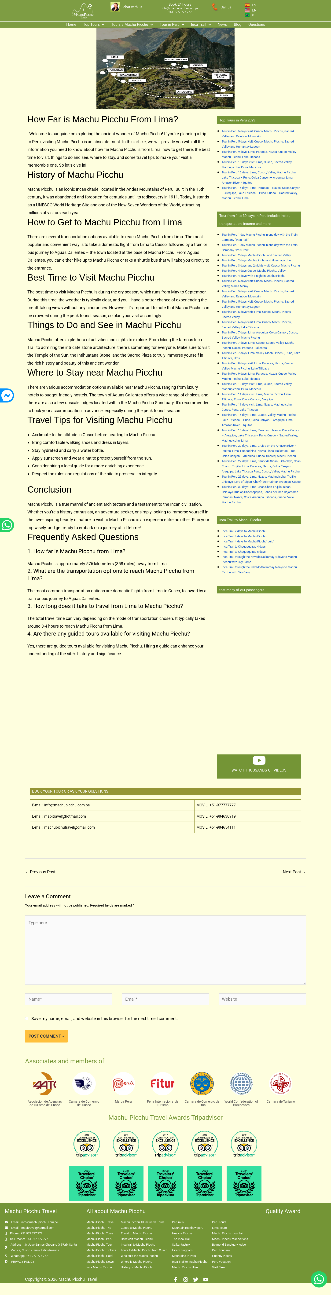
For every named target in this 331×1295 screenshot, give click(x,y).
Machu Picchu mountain (228, 1233)
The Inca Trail (181, 1239)
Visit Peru (218, 1267)
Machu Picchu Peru (99, 1239)
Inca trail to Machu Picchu (138, 1244)
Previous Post (40, 871)
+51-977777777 (222, 805)
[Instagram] (185, 1279)
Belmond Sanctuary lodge (229, 1244)
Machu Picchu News (100, 1261)
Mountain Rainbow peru (187, 1227)
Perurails (178, 1222)
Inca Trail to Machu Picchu (189, 1261)
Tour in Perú (172, 24)
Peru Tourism (221, 1250)
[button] (94, 25)
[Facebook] (175, 1279)
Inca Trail (201, 24)
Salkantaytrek (181, 1244)
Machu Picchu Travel (100, 1222)
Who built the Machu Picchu (139, 1256)
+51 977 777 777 (31, 1233)
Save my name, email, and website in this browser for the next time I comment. (104, 1018)
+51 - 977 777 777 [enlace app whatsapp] (180, 12)
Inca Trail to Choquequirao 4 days (244, 546)
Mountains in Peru (184, 1256)
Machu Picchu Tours (100, 1233)
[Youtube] (205, 1279)
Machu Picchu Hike (185, 1267)
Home (71, 24)
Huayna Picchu (182, 1233)
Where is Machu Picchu (136, 1261)
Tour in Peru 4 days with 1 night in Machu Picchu (253, 276)
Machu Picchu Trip (98, 1227)
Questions (256, 24)
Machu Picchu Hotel (99, 1256)
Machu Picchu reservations (230, 1239)
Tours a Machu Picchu (132, 24)
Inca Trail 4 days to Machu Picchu (244, 536)
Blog (237, 24)
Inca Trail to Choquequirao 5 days (244, 551)
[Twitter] (195, 1279)
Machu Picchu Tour (99, 1244)
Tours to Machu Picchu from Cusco (144, 1250)
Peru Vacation (221, 1261)
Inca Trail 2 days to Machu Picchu (244, 531)
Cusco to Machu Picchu (136, 1227)
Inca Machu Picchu (99, 1267)
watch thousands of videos (259, 770)
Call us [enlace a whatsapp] (226, 7)
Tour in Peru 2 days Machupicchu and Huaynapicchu (256, 260)
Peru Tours (219, 1222)
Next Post (294, 871)
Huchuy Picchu (222, 1256)
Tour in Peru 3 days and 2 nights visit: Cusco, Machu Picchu (261, 265)
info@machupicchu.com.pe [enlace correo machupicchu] (180, 8)
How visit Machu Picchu (137, 1239)
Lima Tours (219, 1227)
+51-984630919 (223, 816)
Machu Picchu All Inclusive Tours (143, 1222)
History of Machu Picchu (137, 1267)
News (222, 24)
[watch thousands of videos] (259, 760)
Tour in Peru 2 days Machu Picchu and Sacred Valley (256, 255)
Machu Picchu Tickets (101, 1250)
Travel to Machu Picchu (136, 1233)
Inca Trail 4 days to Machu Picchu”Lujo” (248, 541)
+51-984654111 (223, 827)
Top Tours (93, 24)
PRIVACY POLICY (22, 1261)
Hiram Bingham (182, 1250)
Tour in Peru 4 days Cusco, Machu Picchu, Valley (254, 270)
